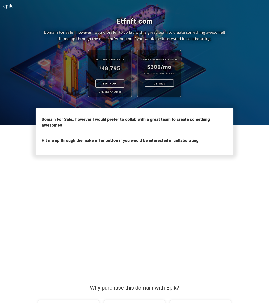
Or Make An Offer (109, 91)
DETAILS (159, 83)
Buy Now (110, 83)
